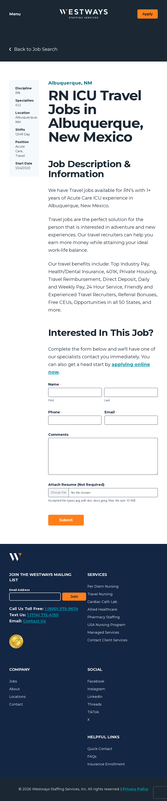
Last (107, 400)
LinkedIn (94, 697)
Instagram (96, 689)
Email (111, 412)
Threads (94, 704)
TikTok (93, 712)
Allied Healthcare (102, 609)
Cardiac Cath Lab (102, 602)
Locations (17, 697)
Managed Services (103, 632)
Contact (16, 704)
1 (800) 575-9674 (61, 608)
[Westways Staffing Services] (84, 14)
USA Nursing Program (106, 625)
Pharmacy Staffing (103, 617)
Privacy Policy (135, 789)
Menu (15, 14)
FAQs (91, 756)
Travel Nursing (100, 594)
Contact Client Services (107, 640)
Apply (147, 14)
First (51, 400)
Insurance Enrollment (106, 764)
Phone (55, 412)
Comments (58, 435)
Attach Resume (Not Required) (76, 485)
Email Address (19, 590)
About (14, 689)
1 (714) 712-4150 (43, 615)
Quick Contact (99, 749)
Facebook (95, 681)
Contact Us (34, 621)
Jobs (13, 681)
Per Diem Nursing (103, 586)
